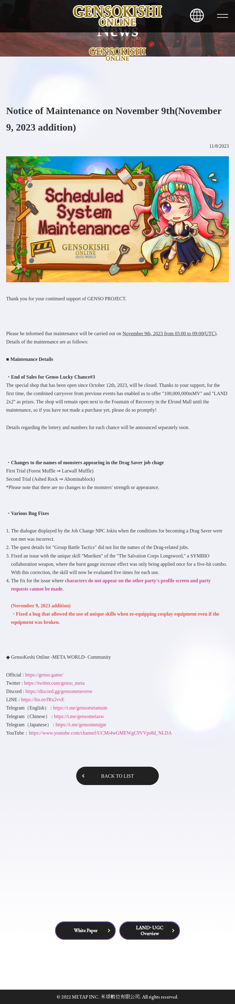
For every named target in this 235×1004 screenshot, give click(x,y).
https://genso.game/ (44, 674)
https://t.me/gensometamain (80, 707)
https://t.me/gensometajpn (80, 724)
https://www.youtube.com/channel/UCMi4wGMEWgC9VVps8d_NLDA (100, 732)
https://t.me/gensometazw (79, 716)
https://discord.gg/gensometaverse (58, 691)
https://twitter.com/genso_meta (54, 683)
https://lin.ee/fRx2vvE (43, 699)
